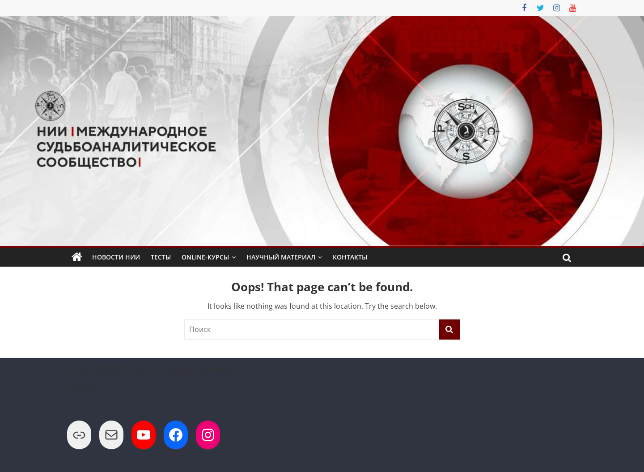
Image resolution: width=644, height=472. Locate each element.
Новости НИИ (116, 257)
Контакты (350, 257)
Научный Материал (280, 257)
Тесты (161, 257)
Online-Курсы (205, 257)
